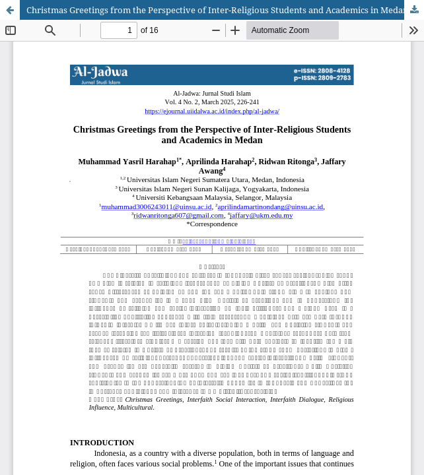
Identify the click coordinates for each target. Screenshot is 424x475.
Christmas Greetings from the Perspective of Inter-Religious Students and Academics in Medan (217, 10)
